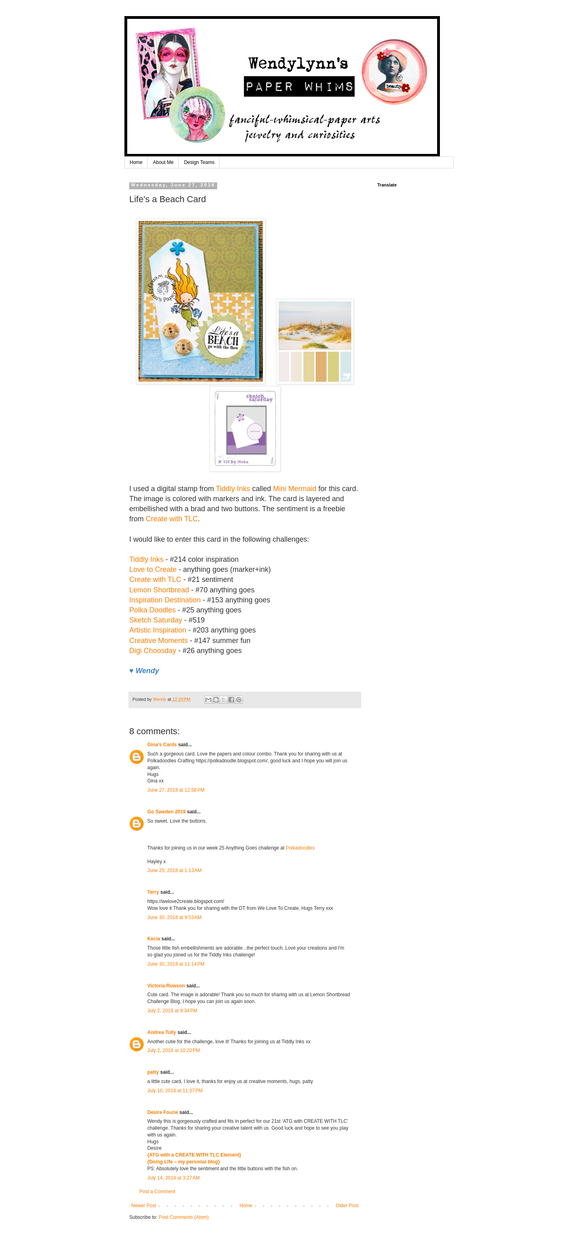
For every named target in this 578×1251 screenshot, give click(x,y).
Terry (153, 892)
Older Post (347, 1205)
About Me (163, 162)
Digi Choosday (152, 651)
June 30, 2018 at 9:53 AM (174, 917)
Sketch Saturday (155, 620)
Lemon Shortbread (159, 590)
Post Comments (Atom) (184, 1217)
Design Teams (199, 162)
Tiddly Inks (233, 489)
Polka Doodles (153, 610)
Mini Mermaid (294, 489)
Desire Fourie (162, 1112)
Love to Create (153, 569)
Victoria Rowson (166, 986)
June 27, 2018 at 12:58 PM (175, 790)
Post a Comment (157, 1191)
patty (153, 1072)
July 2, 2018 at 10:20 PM (173, 1050)
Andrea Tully (161, 1032)
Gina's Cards (162, 744)
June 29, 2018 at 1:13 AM (174, 870)
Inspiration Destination (165, 600)
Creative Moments (158, 641)
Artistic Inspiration (157, 630)
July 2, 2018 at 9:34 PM (172, 1010)
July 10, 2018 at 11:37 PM (175, 1090)
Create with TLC (172, 519)
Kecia (153, 939)
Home (136, 162)
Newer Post (143, 1205)
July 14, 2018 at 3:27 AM (173, 1178)
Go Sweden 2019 (166, 812)
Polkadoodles (300, 848)
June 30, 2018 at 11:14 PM (175, 964)
